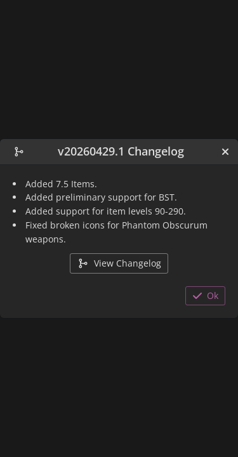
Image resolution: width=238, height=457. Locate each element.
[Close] (225, 151)
